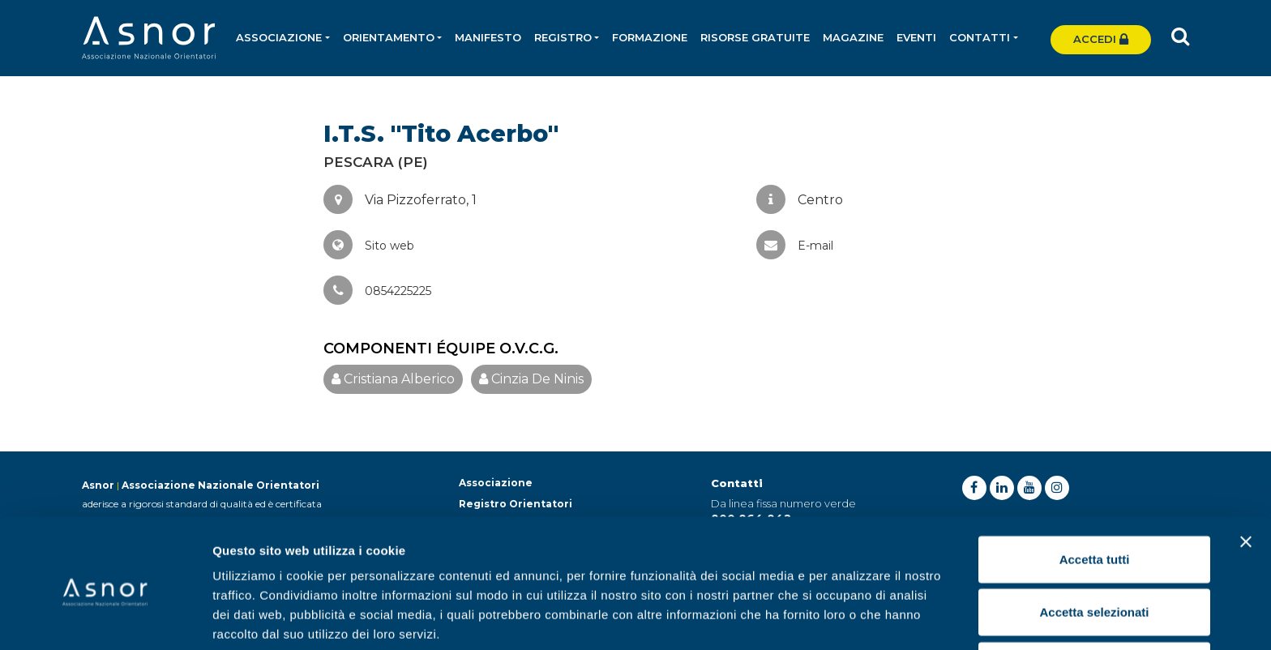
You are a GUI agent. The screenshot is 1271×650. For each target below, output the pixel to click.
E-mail (794, 245)
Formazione (650, 37)
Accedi (1100, 38)
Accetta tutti (1094, 491)
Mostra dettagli (853, 618)
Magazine (854, 37)
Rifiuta (1095, 597)
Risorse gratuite (756, 37)
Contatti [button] (980, 37)
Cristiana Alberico (393, 379)
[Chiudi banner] (1246, 473)
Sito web (368, 245)
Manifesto (489, 37)
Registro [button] (564, 37)
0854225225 (377, 291)
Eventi (917, 37)
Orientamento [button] (388, 37)
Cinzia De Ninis (531, 379)
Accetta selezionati (1094, 544)
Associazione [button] (280, 37)
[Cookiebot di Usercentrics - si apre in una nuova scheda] (105, 618)
